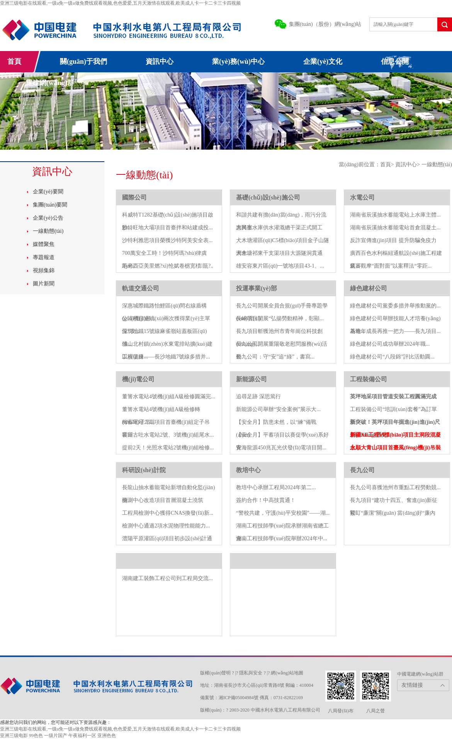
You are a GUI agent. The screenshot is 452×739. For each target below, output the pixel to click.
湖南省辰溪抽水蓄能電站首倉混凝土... (395, 227)
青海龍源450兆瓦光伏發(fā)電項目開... (281, 448)
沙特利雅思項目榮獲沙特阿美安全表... (167, 240)
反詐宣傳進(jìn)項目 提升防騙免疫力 (393, 240)
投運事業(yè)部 (256, 288)
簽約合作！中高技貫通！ (266, 500)
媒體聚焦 (43, 244)
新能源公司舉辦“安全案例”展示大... (278, 409)
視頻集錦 (43, 270)
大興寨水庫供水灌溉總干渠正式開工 (279, 227)
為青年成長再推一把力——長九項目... (395, 331)
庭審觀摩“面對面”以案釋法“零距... (391, 266)
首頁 (14, 61)
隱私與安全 (250, 673)
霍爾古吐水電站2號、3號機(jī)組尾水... (168, 435)
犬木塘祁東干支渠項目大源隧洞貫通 (279, 253)
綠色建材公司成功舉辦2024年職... (390, 344)
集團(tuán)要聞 (50, 205)
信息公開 (395, 61)
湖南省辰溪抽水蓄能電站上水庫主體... (395, 215)
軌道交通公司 (140, 288)
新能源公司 (251, 379)
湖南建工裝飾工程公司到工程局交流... (167, 578)
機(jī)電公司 (138, 379)
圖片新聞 (43, 284)
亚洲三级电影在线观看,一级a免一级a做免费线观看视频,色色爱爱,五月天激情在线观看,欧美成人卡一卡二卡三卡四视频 (120, 3)
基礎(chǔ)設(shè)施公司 (268, 197)
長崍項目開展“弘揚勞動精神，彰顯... (280, 318)
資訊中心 (159, 61)
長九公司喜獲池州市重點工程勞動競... (395, 487)
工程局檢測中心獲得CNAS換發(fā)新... (167, 513)
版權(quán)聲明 (215, 673)
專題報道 (43, 257)
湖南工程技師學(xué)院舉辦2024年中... (281, 538)
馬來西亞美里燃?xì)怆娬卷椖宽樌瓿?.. (167, 266)
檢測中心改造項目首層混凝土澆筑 (162, 500)
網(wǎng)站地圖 (287, 673)
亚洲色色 (106, 735)
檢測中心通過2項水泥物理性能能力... (166, 526)
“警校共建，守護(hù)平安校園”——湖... (283, 513)
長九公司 (362, 470)
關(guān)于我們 (83, 61)
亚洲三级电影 (14, 735)
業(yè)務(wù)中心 (238, 61)
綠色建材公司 (368, 288)
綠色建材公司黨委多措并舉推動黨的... (395, 306)
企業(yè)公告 (48, 218)
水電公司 (362, 197)
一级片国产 (55, 735)
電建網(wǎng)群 (49, 83)
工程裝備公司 (368, 379)
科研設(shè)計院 (144, 470)
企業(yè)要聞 (48, 192)
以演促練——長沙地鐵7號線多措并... (166, 357)
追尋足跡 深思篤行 (258, 396)
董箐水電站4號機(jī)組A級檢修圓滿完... (168, 396)
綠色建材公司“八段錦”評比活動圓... (392, 357)
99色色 (36, 735)
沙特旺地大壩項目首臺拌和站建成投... (167, 227)
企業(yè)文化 (322, 61)
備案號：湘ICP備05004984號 (229, 697)
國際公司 (134, 197)
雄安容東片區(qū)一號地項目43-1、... (280, 266)
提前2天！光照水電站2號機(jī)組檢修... (168, 448)
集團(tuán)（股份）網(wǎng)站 (325, 24)
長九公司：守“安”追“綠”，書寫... (275, 357)
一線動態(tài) (48, 231)
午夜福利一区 (82, 735)
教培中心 (248, 470)
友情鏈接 (412, 685)
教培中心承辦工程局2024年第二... (276, 487)
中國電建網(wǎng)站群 (420, 674)
